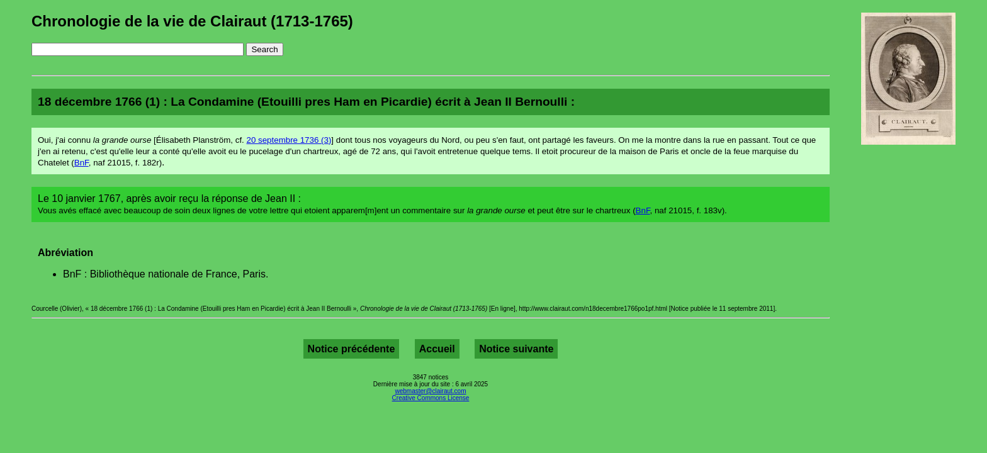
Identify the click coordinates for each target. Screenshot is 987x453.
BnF (81, 162)
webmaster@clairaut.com (430, 391)
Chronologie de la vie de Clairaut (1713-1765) (192, 21)
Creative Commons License (431, 397)
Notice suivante (516, 349)
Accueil (437, 349)
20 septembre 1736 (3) (289, 140)
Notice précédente (351, 349)
